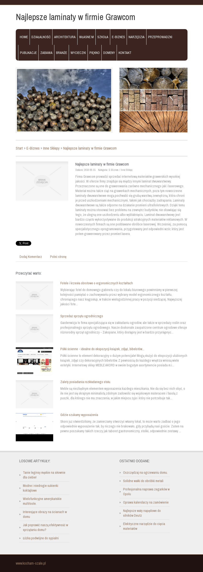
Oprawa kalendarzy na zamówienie (146, 502)
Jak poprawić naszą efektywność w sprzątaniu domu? (45, 527)
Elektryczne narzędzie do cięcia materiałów (144, 526)
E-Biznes (33, 148)
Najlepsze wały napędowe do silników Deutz (142, 513)
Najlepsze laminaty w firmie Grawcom (90, 148)
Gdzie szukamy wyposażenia (79, 415)
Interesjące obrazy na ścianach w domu (45, 514)
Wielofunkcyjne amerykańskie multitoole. (42, 501)
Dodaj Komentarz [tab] (31, 257)
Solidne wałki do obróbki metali (143, 481)
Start (19, 148)
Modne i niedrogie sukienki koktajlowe (40, 488)
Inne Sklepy (51, 148)
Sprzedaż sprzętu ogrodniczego (81, 316)
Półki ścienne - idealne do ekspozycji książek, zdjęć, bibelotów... (102, 349)
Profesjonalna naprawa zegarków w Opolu (146, 491)
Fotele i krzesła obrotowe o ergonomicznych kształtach (96, 283)
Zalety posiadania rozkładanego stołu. (85, 382)
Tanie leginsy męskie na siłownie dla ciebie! (44, 474)
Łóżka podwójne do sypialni (41, 538)
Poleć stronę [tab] (58, 257)
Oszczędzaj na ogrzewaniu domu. (145, 472)
